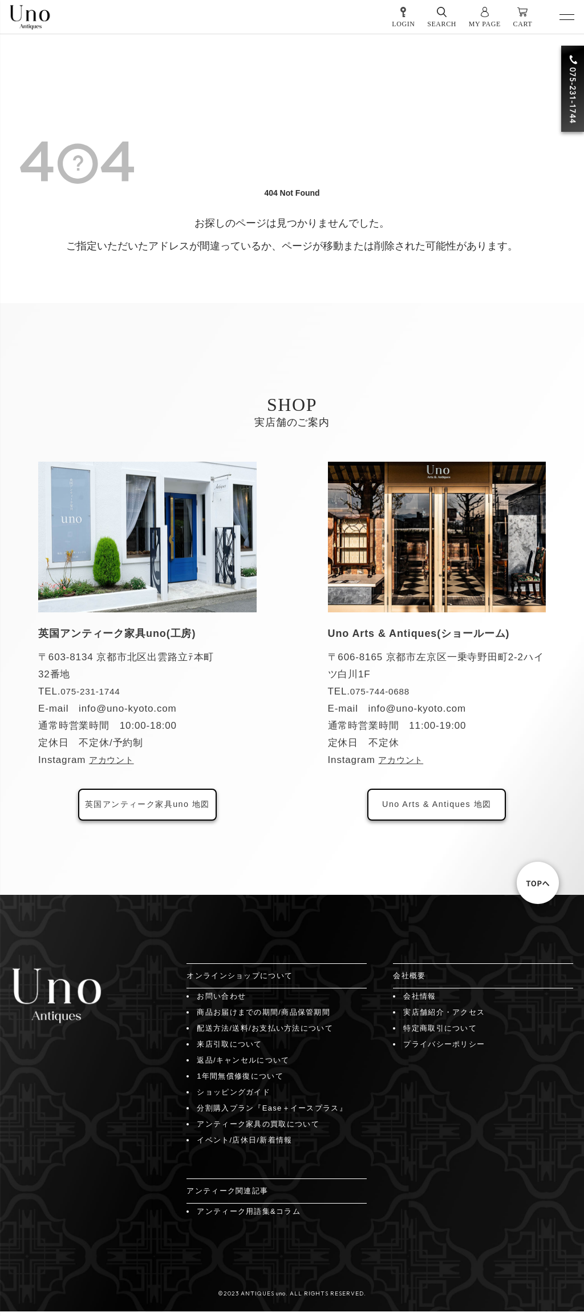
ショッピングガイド (233, 1096)
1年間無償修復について (240, 1080)
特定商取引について (440, 1032)
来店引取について (229, 1048)
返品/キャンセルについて (243, 1064)
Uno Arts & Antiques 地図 (437, 807)
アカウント (114, 759)
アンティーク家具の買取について (258, 1128)
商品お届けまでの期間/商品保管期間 (263, 1016)
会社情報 (419, 1000)
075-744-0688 (383, 691)
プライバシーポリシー (444, 1048)
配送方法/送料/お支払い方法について (265, 1032)
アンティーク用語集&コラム (249, 1216)
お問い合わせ (221, 1000)
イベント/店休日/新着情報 (244, 1144)
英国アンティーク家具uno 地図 (147, 807)
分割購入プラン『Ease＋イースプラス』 (272, 1112)
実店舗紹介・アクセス (444, 1016)
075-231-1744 (93, 691)
